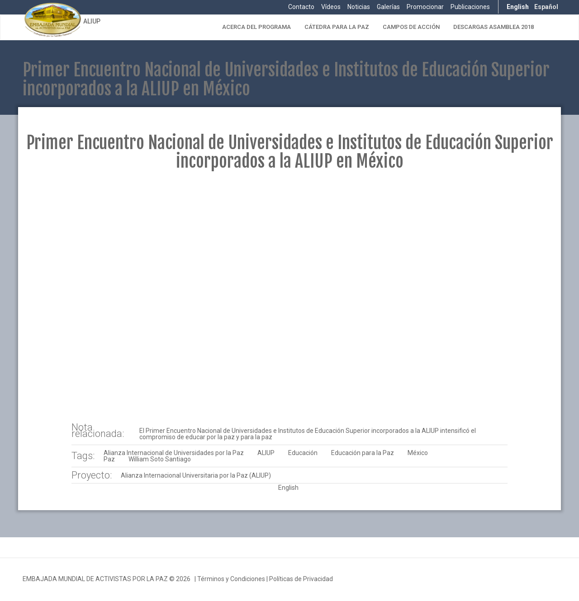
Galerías (388, 6)
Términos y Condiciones (231, 578)
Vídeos (331, 6)
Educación (303, 452)
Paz (109, 459)
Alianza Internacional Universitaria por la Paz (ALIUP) (196, 475)
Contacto (301, 6)
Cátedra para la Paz (336, 26)
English (518, 6)
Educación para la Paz (362, 452)
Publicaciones (470, 6)
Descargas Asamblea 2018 (493, 26)
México (418, 452)
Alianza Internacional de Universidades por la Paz (174, 452)
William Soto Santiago (159, 459)
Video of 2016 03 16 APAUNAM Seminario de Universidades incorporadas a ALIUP (289, 297)
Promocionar (425, 6)
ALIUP (91, 21)
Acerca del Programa (256, 26)
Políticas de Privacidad (301, 578)
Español (546, 6)
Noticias (358, 6)
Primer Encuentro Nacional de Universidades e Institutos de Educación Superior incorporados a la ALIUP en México (289, 152)
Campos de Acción (411, 26)
